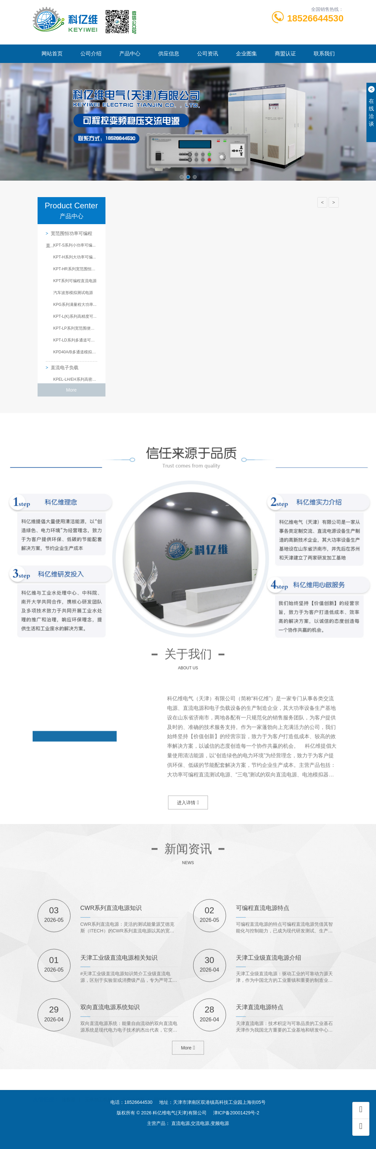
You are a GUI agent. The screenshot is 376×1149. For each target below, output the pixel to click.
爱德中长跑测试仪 (199, 1092)
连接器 (68, 1092)
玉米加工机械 (98, 1092)
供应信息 (168, 53)
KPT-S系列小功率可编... (74, 245)
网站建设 (163, 1092)
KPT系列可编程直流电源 (75, 281)
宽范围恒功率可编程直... (69, 235)
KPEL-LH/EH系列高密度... (75, 379)
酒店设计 (236, 1092)
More (71, 390)
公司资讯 (207, 53)
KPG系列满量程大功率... (75, 304)
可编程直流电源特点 (262, 989)
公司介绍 (90, 53)
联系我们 (324, 53)
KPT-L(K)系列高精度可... (75, 316)
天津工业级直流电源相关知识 (119, 1039)
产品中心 (129, 53)
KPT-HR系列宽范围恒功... (75, 269)
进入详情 (188, 815)
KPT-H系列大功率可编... (74, 257)
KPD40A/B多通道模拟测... (75, 352)
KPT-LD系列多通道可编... (75, 340)
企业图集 (246, 53)
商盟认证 (285, 53)
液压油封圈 (132, 1092)
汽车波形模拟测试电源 (73, 292)
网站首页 (52, 53)
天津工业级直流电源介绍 (268, 1039)
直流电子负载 (64, 367)
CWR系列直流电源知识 (111, 989)
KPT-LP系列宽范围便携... (75, 328)
